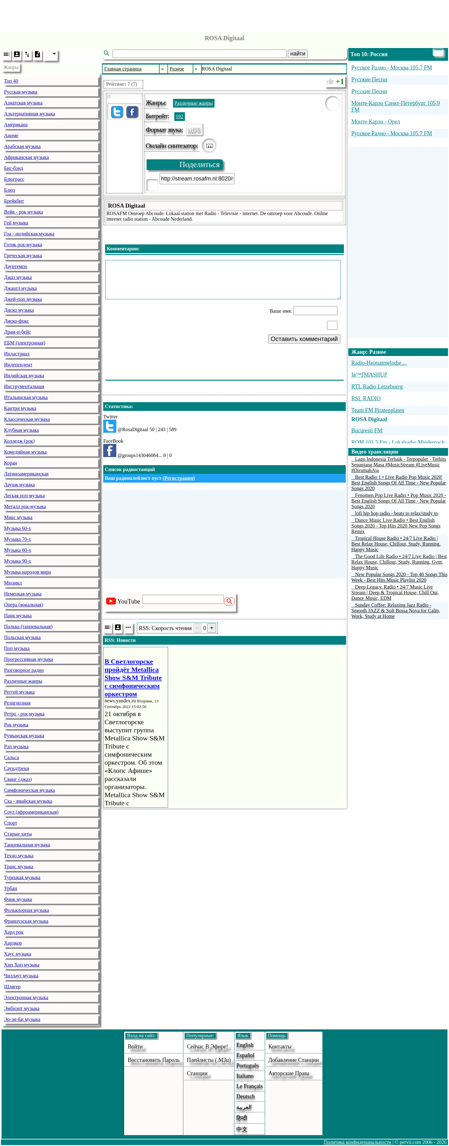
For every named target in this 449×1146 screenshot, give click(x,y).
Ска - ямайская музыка (28, 801)
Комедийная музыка (25, 452)
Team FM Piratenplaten (377, 410)
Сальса (11, 757)
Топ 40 (11, 81)
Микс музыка (18, 517)
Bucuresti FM (367, 430)
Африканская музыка (26, 157)
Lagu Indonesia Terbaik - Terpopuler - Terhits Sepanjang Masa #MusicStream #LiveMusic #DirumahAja (398, 464)
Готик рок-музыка (23, 244)
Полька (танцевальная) (28, 626)
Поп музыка (17, 648)
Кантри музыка (20, 408)
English (244, 1045)
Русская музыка (20, 91)
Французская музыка (26, 921)
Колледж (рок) (19, 441)
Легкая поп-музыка (24, 495)
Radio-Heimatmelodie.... (379, 363)
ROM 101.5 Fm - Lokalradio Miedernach (398, 442)
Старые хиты (18, 833)
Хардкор (13, 943)
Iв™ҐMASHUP (369, 375)
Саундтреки (16, 768)
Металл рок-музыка (25, 506)
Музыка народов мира (27, 572)
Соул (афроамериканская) (31, 812)
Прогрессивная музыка (28, 659)
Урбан (10, 888)
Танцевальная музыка (27, 844)
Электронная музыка (26, 997)
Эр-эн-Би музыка (22, 1019)
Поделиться (199, 164)
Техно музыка (18, 855)
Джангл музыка (20, 288)
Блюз (9, 190)
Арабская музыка (22, 146)
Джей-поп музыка (23, 299)
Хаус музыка (17, 953)
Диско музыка (19, 310)
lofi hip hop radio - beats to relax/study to (396, 513)
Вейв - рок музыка (23, 211)
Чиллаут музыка (21, 975)
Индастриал (16, 353)
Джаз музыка (18, 277)
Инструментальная (24, 386)
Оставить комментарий (304, 338)
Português (247, 1065)
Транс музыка (18, 866)
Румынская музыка (24, 735)
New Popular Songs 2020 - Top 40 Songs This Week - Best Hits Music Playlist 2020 (399, 577)
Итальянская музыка (26, 397)
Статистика (118, 406)
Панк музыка (18, 615)
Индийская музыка (24, 375)
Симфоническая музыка (29, 790)
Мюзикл (13, 582)
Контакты (280, 1046)
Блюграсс (14, 179)
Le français (249, 1086)
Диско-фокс (16, 321)
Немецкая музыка (22, 593)
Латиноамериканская (26, 473)
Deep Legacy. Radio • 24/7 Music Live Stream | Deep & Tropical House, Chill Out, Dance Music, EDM (395, 592)
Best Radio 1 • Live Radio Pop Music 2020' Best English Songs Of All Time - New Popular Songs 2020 (398, 482)
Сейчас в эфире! (207, 1046)
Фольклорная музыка (26, 910)
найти (297, 54)
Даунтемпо (15, 266)
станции (197, 1073)
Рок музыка (16, 724)
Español (245, 1055)
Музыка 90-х (17, 561)
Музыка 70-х (17, 539)
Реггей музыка (19, 692)
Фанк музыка (18, 899)
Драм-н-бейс (17, 332)
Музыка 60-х (17, 528)
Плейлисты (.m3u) (209, 1060)
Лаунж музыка (19, 484)
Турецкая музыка (22, 877)
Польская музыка (22, 637)
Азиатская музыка (23, 102)
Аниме (11, 135)
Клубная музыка (21, 430)
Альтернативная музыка (29, 113)
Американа (16, 124)
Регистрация (178, 478)
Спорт (10, 823)
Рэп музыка (16, 746)
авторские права (289, 1073)
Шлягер (12, 986)
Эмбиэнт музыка (22, 1008)
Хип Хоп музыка (22, 964)
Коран (10, 462)
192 (179, 116)
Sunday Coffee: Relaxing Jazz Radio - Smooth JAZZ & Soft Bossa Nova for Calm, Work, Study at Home (395, 610)
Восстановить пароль (154, 1060)
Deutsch (245, 1096)
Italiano (244, 1076)
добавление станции (293, 1060)
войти (135, 1046)
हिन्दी (241, 1118)
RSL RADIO (366, 398)
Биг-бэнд (13, 168)
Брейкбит (14, 201)
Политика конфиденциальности (357, 1142)
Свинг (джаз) (18, 779)
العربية (244, 1107)
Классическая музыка (27, 419)
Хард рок (13, 932)
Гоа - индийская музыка (29, 233)
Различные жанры (23, 681)
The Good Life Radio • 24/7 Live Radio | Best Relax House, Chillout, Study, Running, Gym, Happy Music (399, 562)
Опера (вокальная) (23, 604)
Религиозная (17, 702)
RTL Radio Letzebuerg (377, 386)
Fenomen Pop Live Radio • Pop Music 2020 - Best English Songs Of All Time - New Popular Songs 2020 (398, 501)
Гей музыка (16, 222)
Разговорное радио (24, 670)
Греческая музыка (23, 255)
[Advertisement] (224, 14)
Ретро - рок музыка (24, 713)
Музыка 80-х (17, 550)
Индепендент (18, 364)
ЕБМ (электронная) (24, 342)
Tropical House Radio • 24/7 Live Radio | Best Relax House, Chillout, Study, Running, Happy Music (396, 544)
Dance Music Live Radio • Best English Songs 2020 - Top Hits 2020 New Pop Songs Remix (396, 526)
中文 (242, 1129)
